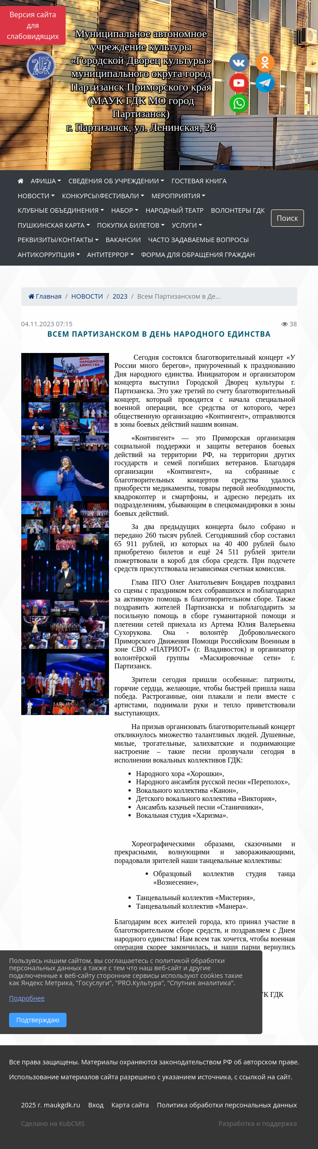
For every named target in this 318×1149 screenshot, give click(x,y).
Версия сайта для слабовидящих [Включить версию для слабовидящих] (33, 25)
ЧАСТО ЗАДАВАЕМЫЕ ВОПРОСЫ (198, 239)
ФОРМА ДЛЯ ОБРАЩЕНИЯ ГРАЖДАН (198, 254)
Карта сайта (130, 1105)
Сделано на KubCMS (53, 1123)
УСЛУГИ (184, 225)
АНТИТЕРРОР (108, 254)
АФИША (43, 180)
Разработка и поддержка (257, 1123)
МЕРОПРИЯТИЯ (176, 195)
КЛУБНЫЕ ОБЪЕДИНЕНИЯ (58, 210)
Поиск (287, 218)
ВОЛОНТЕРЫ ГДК (238, 210)
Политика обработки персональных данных (227, 1105)
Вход (96, 1105)
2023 (120, 296)
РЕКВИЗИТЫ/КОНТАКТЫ (55, 239)
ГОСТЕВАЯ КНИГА (199, 180)
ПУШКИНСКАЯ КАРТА (51, 225)
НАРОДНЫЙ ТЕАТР (175, 210)
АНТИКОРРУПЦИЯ (46, 254)
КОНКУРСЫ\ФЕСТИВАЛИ (100, 195)
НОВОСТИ (33, 195)
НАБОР (122, 210)
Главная (45, 296)
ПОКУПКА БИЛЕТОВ (128, 225)
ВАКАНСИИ (123, 239)
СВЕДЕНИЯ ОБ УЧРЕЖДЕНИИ (113, 180)
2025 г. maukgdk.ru (51, 1105)
